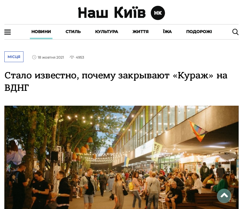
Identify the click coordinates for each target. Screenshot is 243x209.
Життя (140, 31)
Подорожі (199, 31)
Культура (106, 31)
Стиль (73, 31)
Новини (41, 31)
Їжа (167, 31)
